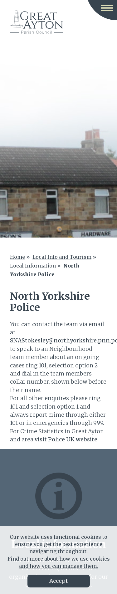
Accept (58, 580)
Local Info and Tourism (61, 257)
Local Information (33, 266)
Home (17, 257)
